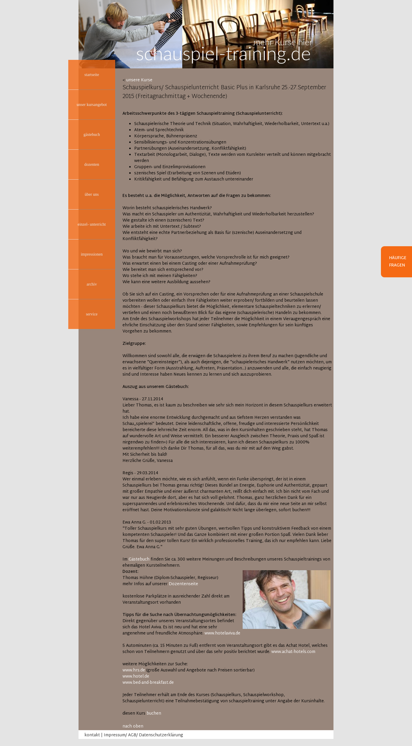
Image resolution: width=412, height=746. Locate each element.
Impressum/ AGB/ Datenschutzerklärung (143, 735)
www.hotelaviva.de (222, 633)
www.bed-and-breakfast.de (148, 682)
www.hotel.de (135, 676)
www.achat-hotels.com (293, 652)
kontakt (92, 735)
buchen (154, 713)
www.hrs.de (133, 670)
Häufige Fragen (397, 261)
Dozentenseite (183, 584)
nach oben (132, 726)
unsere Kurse (139, 80)
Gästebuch (139, 559)
